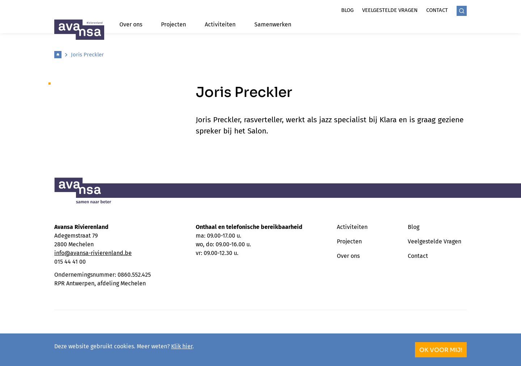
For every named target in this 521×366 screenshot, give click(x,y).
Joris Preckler (87, 54)
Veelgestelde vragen (390, 10)
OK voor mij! (440, 350)
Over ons (130, 24)
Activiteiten (220, 24)
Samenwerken (272, 24)
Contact (437, 10)
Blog (347, 10)
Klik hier (181, 346)
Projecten (173, 24)
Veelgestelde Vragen (434, 241)
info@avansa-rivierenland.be (93, 253)
